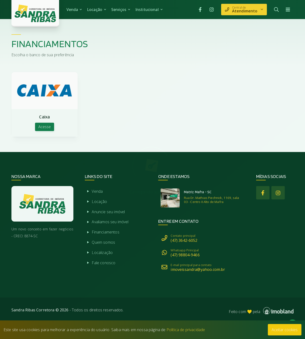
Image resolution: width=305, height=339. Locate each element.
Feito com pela (261, 310)
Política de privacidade (186, 329)
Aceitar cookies (285, 329)
